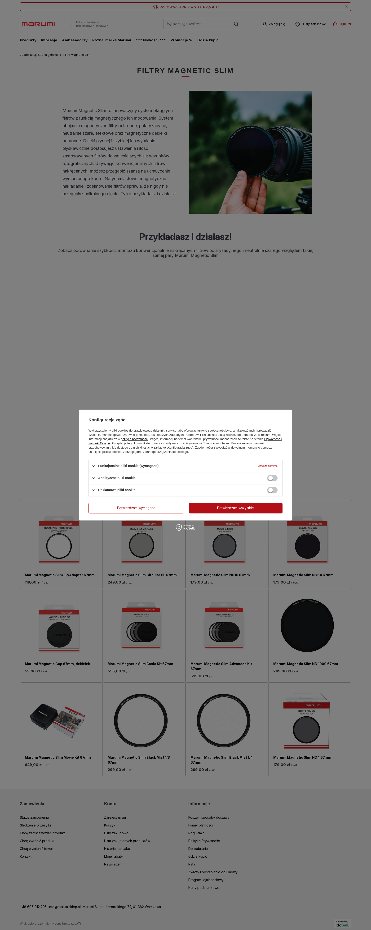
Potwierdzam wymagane (136, 508)
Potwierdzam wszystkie (235, 508)
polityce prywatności (134, 439)
